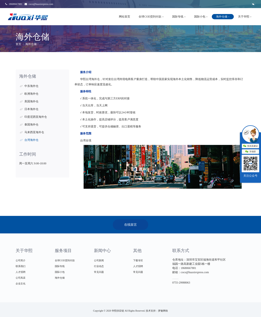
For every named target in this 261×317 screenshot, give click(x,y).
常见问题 (99, 272)
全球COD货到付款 (151, 16)
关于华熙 (245, 16)
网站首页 (124, 16)
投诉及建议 (250, 146)
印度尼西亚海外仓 (35, 116)
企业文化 (20, 283)
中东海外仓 (31, 85)
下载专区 (138, 260)
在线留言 (130, 224)
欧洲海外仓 (31, 93)
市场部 (250, 152)
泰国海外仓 (31, 124)
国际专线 (179, 16)
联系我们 (20, 266)
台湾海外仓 (31, 139)
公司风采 (20, 278)
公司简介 (20, 260)
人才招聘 (20, 272)
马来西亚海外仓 (34, 132)
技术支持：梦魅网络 (157, 310)
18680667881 (13, 4)
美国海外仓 (31, 101)
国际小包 (201, 16)
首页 (18, 44)
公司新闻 (99, 260)
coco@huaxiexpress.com (39, 4)
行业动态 (99, 266)
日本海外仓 (31, 109)
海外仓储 (223, 16)
